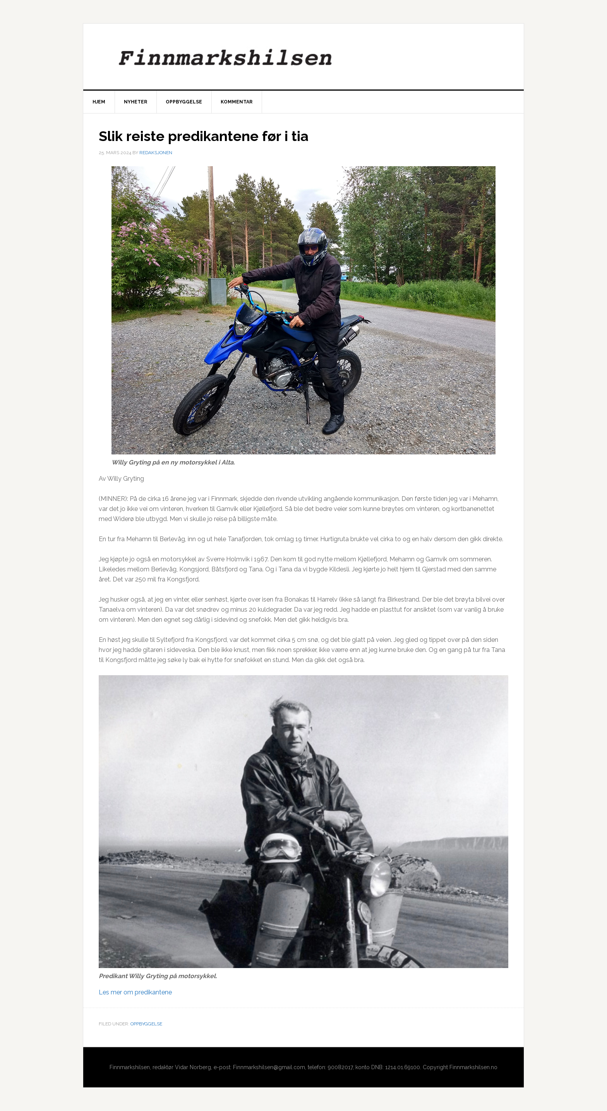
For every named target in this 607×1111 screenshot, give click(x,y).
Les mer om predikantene (135, 992)
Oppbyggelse (146, 1024)
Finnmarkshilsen (303, 56)
